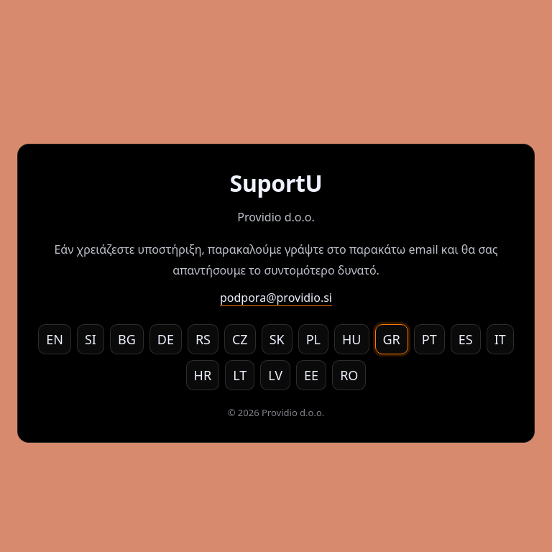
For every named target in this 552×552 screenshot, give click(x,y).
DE (165, 339)
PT (429, 339)
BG (127, 339)
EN (54, 339)
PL (313, 339)
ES (466, 339)
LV (275, 375)
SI (90, 339)
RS (203, 339)
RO (349, 375)
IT (500, 339)
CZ (240, 339)
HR (203, 375)
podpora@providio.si (276, 297)
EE (311, 375)
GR (391, 339)
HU (352, 339)
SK (277, 339)
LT (240, 375)
